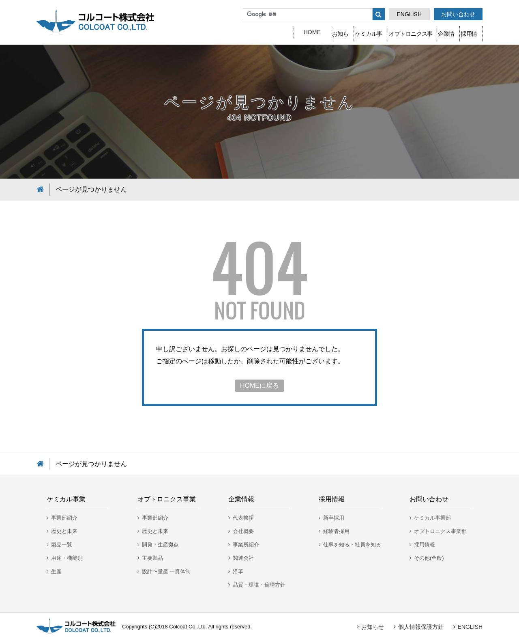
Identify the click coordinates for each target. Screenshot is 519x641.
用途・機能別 (67, 558)
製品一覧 (61, 545)
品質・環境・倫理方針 (259, 585)
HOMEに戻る (259, 385)
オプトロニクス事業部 (440, 531)
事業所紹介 (246, 545)
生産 (56, 571)
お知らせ (247, 32)
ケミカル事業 (296, 32)
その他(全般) (429, 558)
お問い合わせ (458, 14)
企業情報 (417, 32)
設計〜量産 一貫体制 (166, 571)
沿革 (238, 571)
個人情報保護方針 (421, 627)
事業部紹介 (64, 518)
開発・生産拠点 (160, 545)
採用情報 (460, 32)
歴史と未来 (64, 531)
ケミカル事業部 (432, 518)
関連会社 (243, 558)
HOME (206, 32)
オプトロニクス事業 (359, 32)
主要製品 (152, 558)
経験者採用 (336, 531)
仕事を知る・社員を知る (352, 545)
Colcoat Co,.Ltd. (188, 627)
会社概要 (243, 531)
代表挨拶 (243, 518)
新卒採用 (333, 518)
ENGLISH (409, 14)
